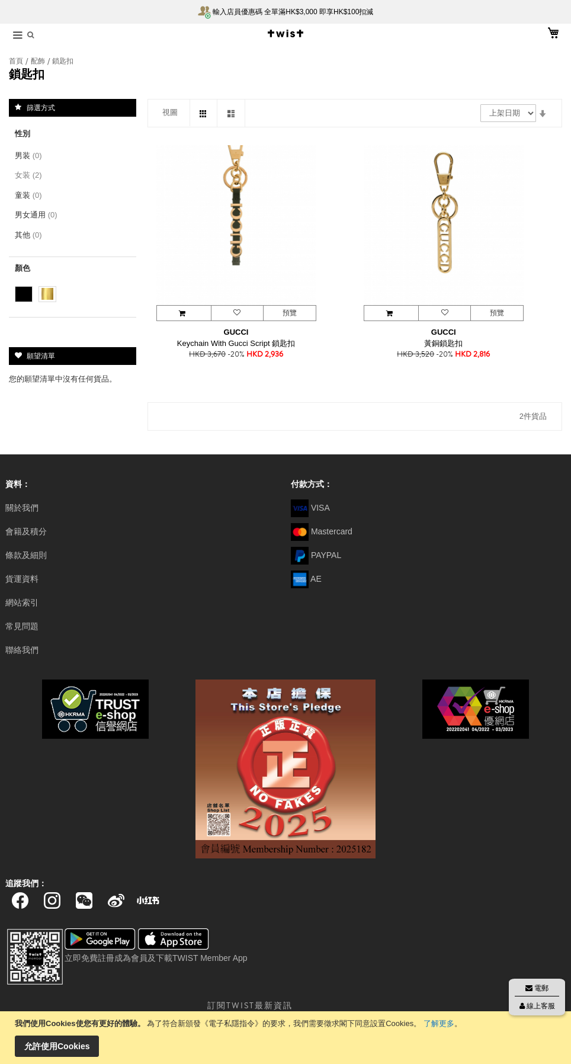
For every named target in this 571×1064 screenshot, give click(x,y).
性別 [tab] (22, 133)
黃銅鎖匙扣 (443, 343)
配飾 (39, 61)
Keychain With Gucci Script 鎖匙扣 (236, 343)
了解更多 (439, 1023)
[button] (237, 313)
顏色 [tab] (22, 268)
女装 (30, 175)
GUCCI (236, 332)
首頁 (17, 61)
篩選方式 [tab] (41, 107)
